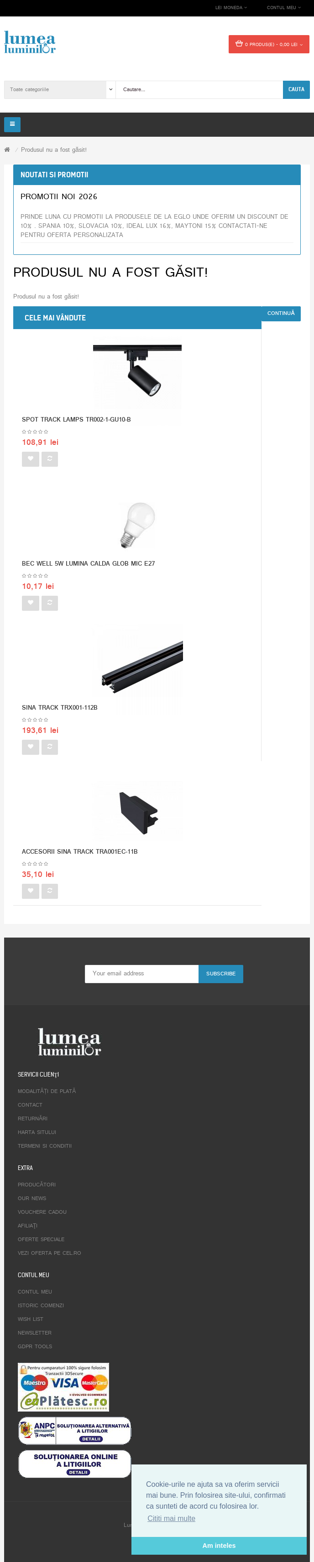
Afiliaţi (27, 1226)
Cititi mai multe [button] (171, 1518)
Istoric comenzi (41, 1305)
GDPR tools (35, 1346)
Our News (32, 1198)
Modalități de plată (47, 1091)
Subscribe (221, 974)
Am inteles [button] (219, 1545)
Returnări (32, 1119)
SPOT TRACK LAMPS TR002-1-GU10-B (76, 420)
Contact (30, 1105)
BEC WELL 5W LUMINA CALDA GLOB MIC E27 (88, 564)
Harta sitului (37, 1132)
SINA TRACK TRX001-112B (60, 708)
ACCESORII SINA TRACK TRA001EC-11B (80, 852)
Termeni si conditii (45, 1146)
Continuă (281, 313)
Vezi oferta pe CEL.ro (49, 1253)
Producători (37, 1185)
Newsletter (35, 1333)
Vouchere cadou (42, 1212)
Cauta (296, 89)
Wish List (30, 1319)
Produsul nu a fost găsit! (54, 150)
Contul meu (35, 1292)
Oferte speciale (41, 1239)
